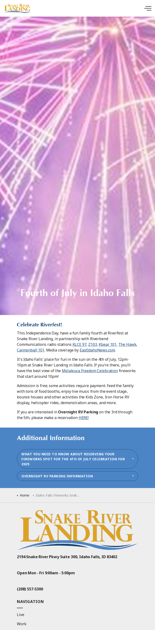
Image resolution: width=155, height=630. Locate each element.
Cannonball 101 (30, 350)
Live (20, 614)
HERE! (84, 417)
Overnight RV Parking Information (57, 476)
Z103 (92, 344)
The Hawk (127, 344)
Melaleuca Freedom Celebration (90, 370)
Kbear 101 (107, 344)
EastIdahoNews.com (97, 350)
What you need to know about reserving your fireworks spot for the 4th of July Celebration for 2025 (73, 459)
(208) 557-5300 (30, 589)
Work (21, 623)
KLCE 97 (80, 344)
